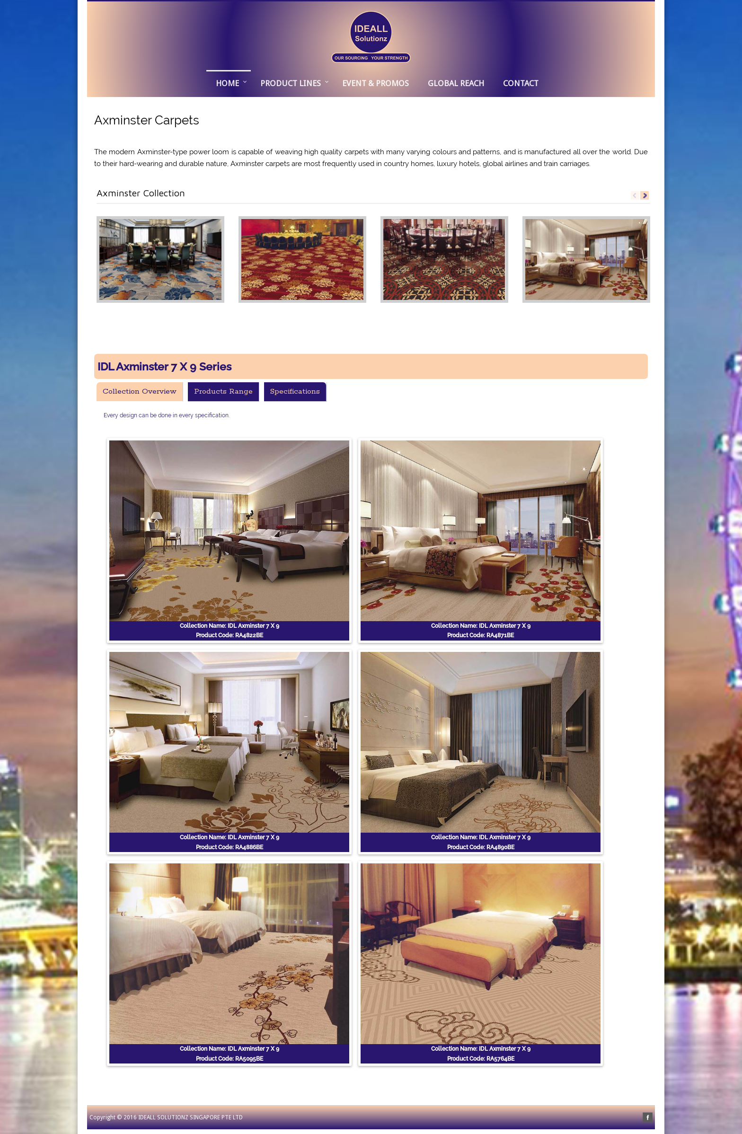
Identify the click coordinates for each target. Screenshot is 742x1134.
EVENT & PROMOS (375, 83)
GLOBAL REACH (456, 83)
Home (227, 83)
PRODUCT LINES (290, 83)
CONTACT (521, 83)
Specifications (295, 391)
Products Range (223, 391)
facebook (648, 1118)
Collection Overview (140, 391)
